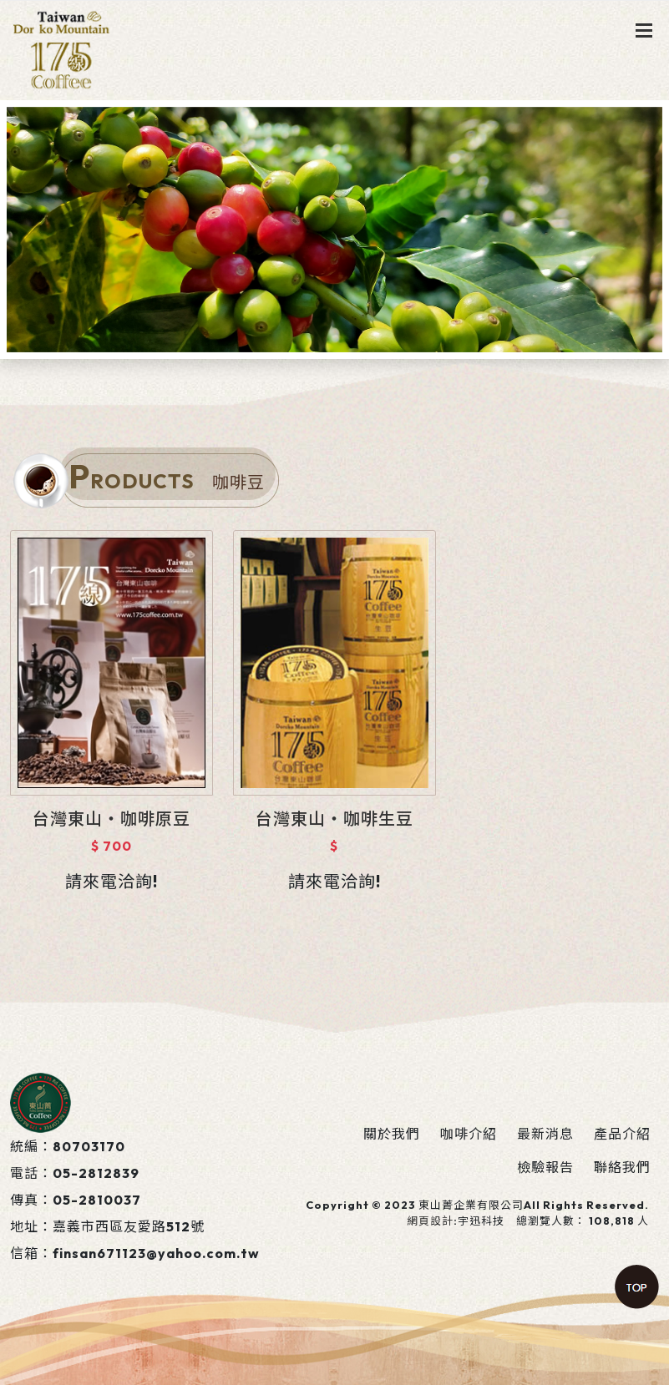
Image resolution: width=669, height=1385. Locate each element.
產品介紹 (622, 1133)
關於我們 (391, 1133)
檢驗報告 (545, 1167)
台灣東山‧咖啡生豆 (334, 818)
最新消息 (545, 1133)
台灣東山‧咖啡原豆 (111, 818)
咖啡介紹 (468, 1133)
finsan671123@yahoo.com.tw (156, 1253)
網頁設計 (430, 1220)
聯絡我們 (622, 1167)
